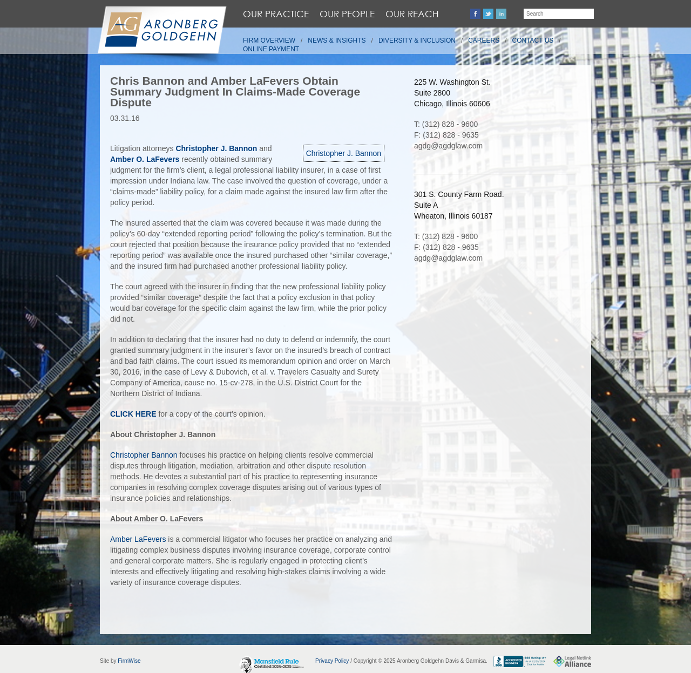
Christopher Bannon (144, 455)
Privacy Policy (332, 661)
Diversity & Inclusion (417, 40)
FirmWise (129, 661)
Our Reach (412, 13)
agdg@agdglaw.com (448, 145)
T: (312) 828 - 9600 (446, 124)
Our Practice (276, 13)
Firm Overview (269, 40)
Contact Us (533, 40)
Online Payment (271, 49)
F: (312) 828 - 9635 (446, 135)
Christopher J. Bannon (343, 153)
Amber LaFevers (138, 539)
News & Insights (336, 40)
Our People (347, 13)
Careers (483, 40)
